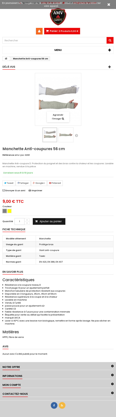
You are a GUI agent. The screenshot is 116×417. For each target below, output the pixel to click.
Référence (8, 155)
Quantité (7, 221)
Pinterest (55, 183)
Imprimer (37, 190)
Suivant (76, 135)
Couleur (7, 206)
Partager (23, 183)
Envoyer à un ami (15, 190)
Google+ (39, 183)
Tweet (8, 183)
